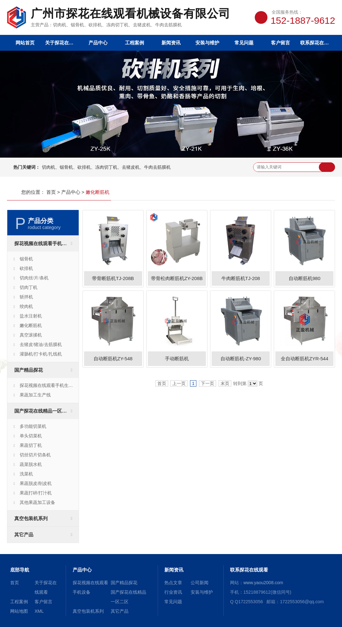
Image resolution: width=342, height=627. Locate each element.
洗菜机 (26, 474)
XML (39, 611)
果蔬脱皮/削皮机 (36, 483)
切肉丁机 (28, 287)
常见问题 (243, 42)
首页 (51, 192)
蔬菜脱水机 (31, 464)
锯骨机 (26, 259)
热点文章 (173, 582)
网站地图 (19, 611)
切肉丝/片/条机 (34, 278)
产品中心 (98, 42)
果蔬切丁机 (31, 445)
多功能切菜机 (33, 426)
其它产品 (23, 534)
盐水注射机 (31, 316)
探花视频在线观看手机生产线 (48, 385)
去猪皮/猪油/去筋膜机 (41, 344)
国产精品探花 (28, 370)
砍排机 (26, 268)
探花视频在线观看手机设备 (42, 243)
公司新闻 (199, 582)
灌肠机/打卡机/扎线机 (41, 354)
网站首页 (25, 42)
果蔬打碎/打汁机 (36, 493)
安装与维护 (207, 42)
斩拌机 (26, 297)
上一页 (179, 383)
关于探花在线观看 (61, 42)
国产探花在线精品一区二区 (42, 411)
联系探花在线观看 (316, 42)
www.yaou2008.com (263, 582)
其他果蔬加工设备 (37, 502)
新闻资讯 (171, 42)
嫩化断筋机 (31, 325)
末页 (224, 383)
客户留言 (280, 42)
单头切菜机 (31, 436)
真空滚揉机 (31, 335)
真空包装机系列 (31, 518)
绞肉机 (26, 306)
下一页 (207, 383)
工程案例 (134, 42)
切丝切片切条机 (35, 455)
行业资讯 (173, 592)
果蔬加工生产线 (35, 395)
